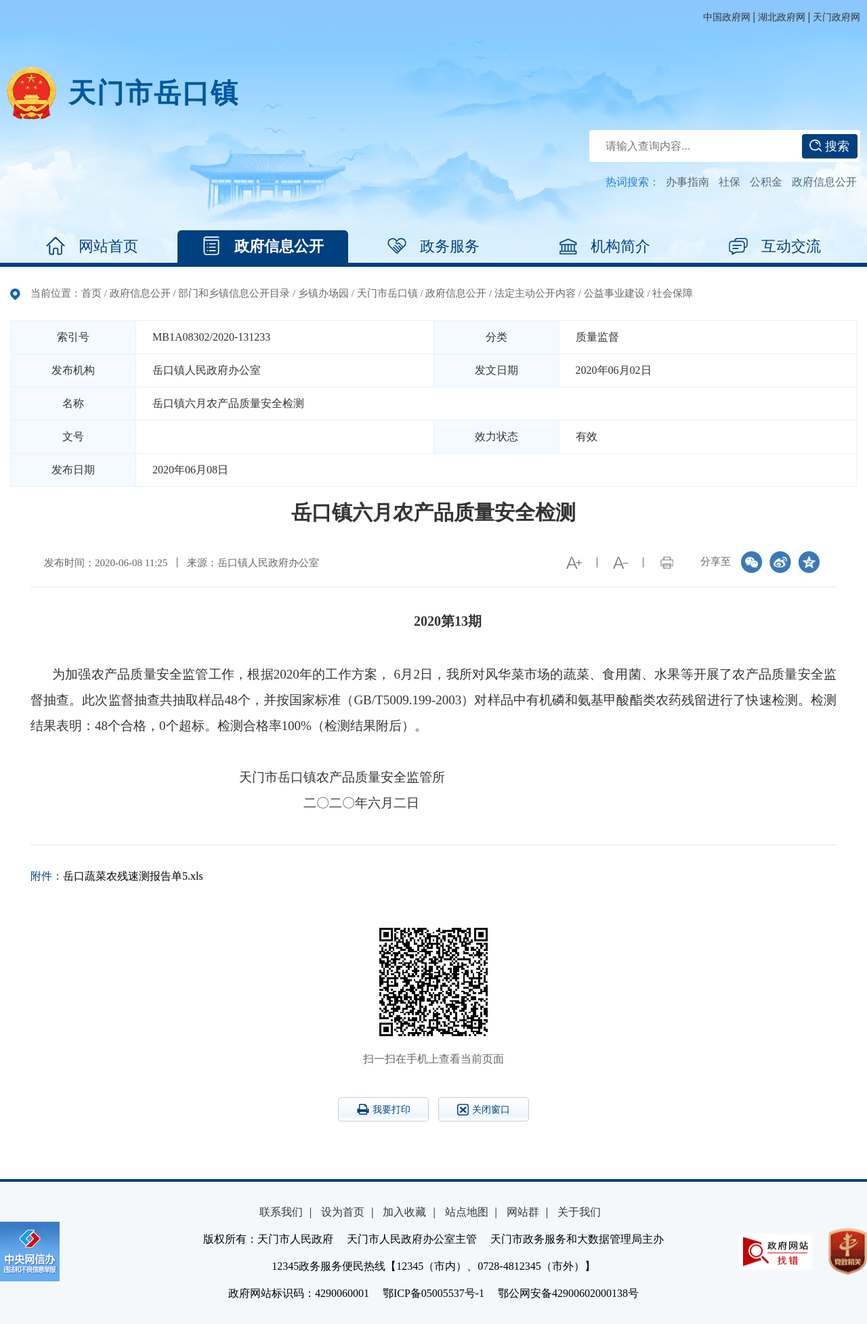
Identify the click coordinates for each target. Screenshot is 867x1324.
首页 (91, 293)
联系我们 (281, 1212)
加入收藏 (404, 1212)
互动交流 (775, 246)
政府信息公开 (824, 182)
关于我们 (579, 1212)
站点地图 (466, 1212)
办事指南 (687, 182)
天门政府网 (836, 17)
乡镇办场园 (323, 293)
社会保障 (672, 293)
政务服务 (433, 246)
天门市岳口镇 (153, 93)
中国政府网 (726, 17)
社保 (729, 182)
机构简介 (604, 246)
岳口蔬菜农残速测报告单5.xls (133, 876)
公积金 (766, 182)
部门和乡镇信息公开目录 (234, 293)
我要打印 (383, 1109)
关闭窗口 (483, 1109)
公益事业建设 (614, 293)
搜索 (829, 146)
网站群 (523, 1212)
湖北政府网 (781, 17)
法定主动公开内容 (535, 293)
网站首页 (92, 246)
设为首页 (342, 1212)
